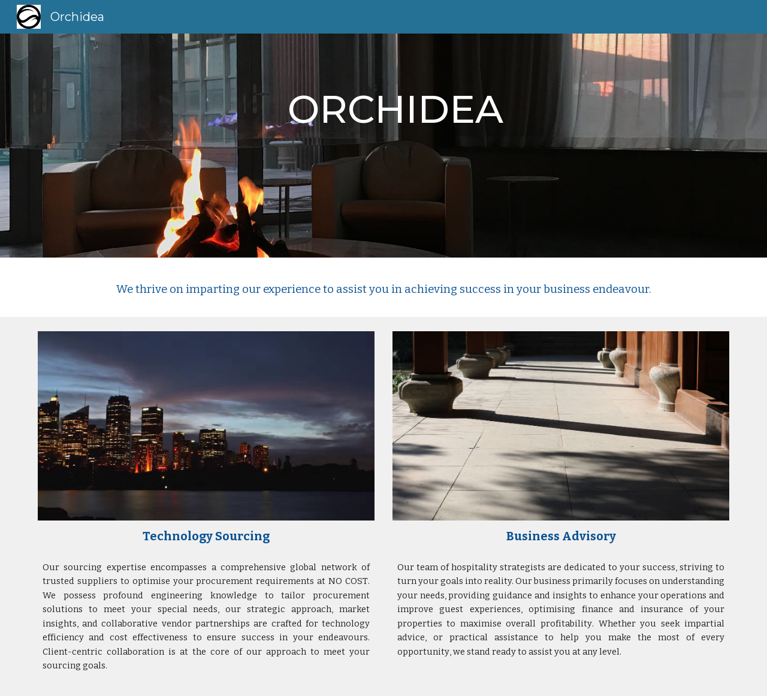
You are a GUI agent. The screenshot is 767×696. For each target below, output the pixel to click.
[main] (383, 145)
